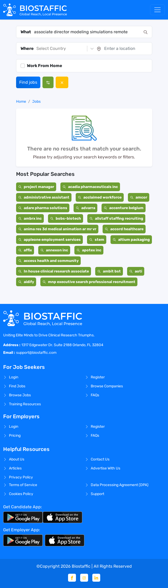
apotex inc (88, 250)
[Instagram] (84, 578)
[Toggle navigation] (157, 9)
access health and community (48, 260)
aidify (26, 282)
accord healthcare (124, 229)
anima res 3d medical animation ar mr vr (57, 229)
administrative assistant (43, 197)
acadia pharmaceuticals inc (90, 187)
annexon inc (54, 250)
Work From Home (44, 65)
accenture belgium (123, 208)
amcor (138, 197)
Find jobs (28, 82)
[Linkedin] (96, 578)
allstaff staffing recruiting (116, 218)
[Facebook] (72, 578)
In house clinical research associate (53, 271)
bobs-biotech (65, 218)
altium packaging (131, 239)
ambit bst (109, 271)
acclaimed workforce (100, 197)
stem (96, 239)
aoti (135, 271)
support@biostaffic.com (36, 352)
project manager (36, 187)
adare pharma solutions (42, 208)
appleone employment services (49, 239)
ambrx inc (30, 218)
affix (25, 250)
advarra (85, 208)
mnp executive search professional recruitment (88, 282)
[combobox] (87, 32)
